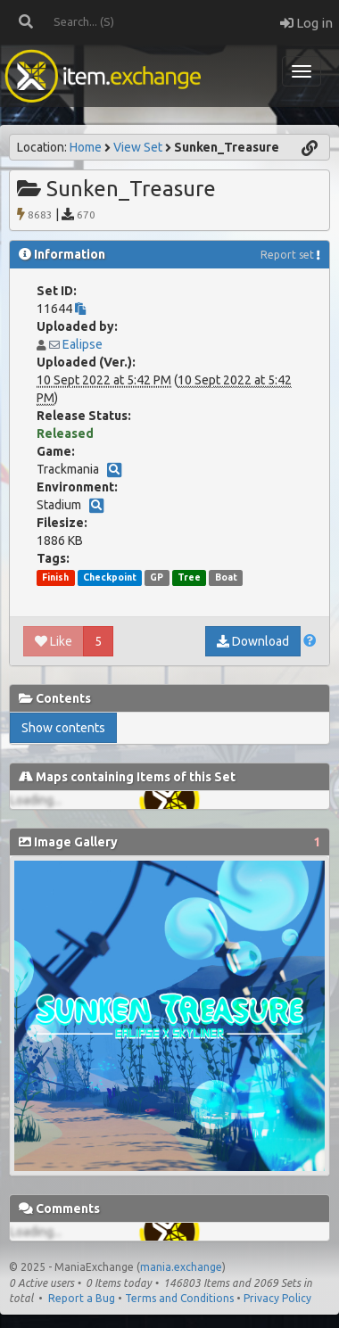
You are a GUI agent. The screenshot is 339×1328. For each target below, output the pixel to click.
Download (253, 641)
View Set (137, 147)
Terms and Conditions (179, 1298)
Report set (287, 254)
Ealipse (82, 344)
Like (53, 641)
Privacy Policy (277, 1298)
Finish (55, 577)
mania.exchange (181, 1267)
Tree (189, 577)
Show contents (63, 728)
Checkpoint (109, 577)
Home (86, 147)
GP (156, 577)
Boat (226, 577)
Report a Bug (81, 1298)
